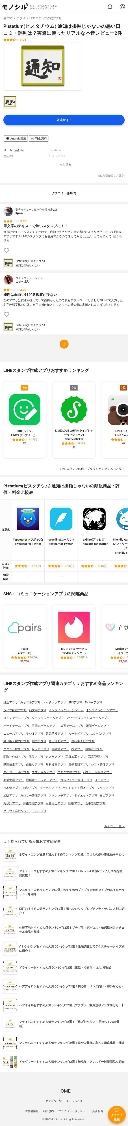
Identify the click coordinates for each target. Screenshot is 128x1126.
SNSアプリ (75, 702)
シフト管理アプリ (102, 764)
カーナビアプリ (78, 733)
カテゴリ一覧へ (114, 826)
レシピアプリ (40, 749)
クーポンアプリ (50, 788)
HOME (64, 1091)
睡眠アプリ (75, 803)
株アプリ (77, 749)
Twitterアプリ (93, 702)
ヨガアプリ (107, 795)
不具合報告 (96, 1111)
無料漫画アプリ (56, 764)
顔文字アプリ (37, 710)
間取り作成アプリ (15, 756)
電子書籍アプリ (78, 764)
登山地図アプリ (59, 741)
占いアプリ (39, 811)
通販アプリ (10, 795)
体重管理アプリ (33, 803)
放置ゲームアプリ (72, 725)
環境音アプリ (94, 749)
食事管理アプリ (95, 803)
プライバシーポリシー (71, 1111)
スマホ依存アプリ (43, 772)
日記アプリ (30, 788)
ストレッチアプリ (60, 795)
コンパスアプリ (101, 733)
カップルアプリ (30, 702)
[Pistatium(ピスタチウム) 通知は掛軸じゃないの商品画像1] (42, 66)
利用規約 (48, 1111)
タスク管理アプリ (69, 772)
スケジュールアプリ (16, 772)
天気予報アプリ (56, 733)
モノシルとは (74, 1100)
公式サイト (64, 120)
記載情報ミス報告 (111, 176)
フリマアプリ (105, 788)
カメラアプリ (54, 756)
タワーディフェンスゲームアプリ (88, 718)
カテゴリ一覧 (54, 1100)
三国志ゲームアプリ (45, 725)
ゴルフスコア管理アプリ (76, 780)
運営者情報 (32, 1111)
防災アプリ (36, 756)
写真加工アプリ (75, 756)
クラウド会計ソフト (16, 811)
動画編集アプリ (13, 764)
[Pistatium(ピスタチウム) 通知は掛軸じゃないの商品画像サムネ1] (10, 102)
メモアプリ (102, 780)
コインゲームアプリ (16, 718)
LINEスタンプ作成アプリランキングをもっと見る (92, 469)
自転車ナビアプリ (83, 741)
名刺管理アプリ (13, 780)
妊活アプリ (10, 702)
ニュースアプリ (13, 733)
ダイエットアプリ (86, 795)
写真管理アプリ (98, 756)
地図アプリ (39, 741)
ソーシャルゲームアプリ (48, 718)
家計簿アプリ (60, 749)
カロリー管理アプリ (33, 795)
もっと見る (64, 164)
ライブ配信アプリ (15, 710)
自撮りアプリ (34, 764)
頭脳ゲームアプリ (97, 725)
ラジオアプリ (34, 733)
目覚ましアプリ (56, 803)
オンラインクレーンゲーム (66, 710)
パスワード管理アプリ (97, 772)
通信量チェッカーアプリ (42, 780)
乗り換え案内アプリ (16, 741)
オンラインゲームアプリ (102, 710)
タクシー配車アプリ (16, 749)
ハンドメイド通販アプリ (79, 788)
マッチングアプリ (54, 702)
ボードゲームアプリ (16, 725)
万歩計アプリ (12, 803)
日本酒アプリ (12, 788)
